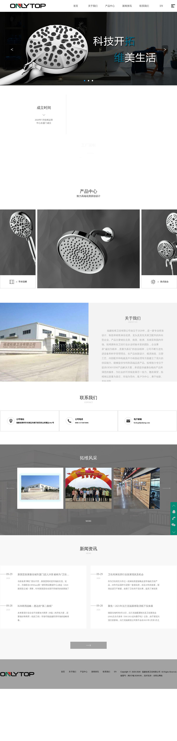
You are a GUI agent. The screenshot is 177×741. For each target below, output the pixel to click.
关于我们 (93, 6)
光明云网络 (158, 676)
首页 (75, 6)
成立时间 (44, 108)
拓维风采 (88, 458)
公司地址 (20, 419)
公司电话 (79, 419)
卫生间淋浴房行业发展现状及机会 (126, 574)
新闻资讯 (127, 6)
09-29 (9, 574)
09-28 (9, 605)
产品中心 (110, 6)
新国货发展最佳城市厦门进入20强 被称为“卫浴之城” (44, 574)
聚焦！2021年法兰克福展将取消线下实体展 (130, 606)
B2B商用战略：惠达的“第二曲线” (35, 606)
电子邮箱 (138, 419)
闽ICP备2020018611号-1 (136, 676)
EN (161, 6)
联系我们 (144, 6)
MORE (88, 521)
